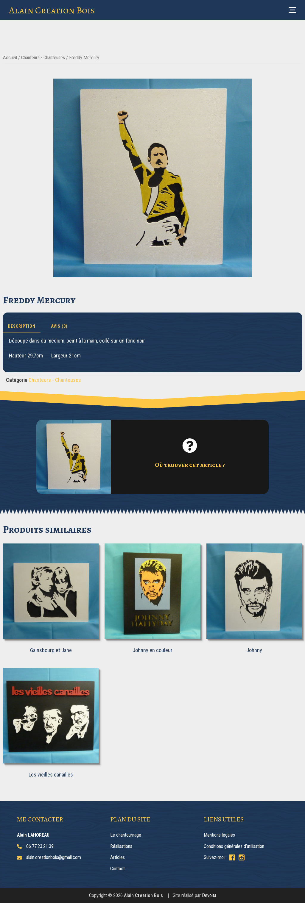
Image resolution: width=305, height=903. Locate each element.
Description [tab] (21, 326)
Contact (117, 868)
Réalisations (121, 846)
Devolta (209, 895)
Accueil (10, 57)
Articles (117, 857)
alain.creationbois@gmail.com (53, 857)
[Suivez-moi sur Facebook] (232, 857)
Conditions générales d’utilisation (234, 846)
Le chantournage (125, 835)
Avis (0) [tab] (59, 326)
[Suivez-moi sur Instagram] (242, 857)
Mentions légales (219, 835)
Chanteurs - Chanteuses (43, 57)
